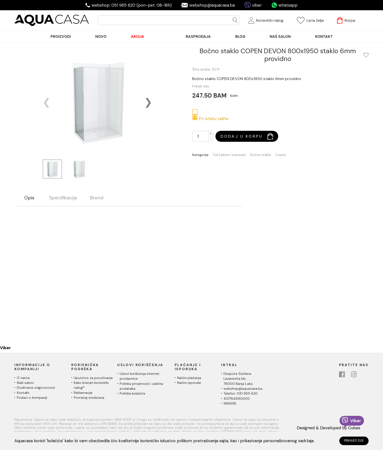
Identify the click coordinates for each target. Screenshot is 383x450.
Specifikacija (63, 198)
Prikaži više (200, 86)
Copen (280, 155)
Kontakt (23, 392)
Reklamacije (83, 392)
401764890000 (236, 398)
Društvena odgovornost (36, 387)
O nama (23, 378)
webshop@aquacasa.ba (212, 5)
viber (257, 5)
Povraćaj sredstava (89, 397)
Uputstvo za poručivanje (93, 378)
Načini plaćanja (189, 378)
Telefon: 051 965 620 (240, 393)
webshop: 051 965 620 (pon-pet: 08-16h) (132, 5)
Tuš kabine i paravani (229, 155)
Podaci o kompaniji (32, 397)
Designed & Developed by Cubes (328, 427)
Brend (96, 198)
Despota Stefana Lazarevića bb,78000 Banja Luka (238, 378)
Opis (29, 198)
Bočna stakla (260, 155)
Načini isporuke (189, 382)
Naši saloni (25, 382)
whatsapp (288, 5)
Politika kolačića (132, 393)
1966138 (229, 403)
